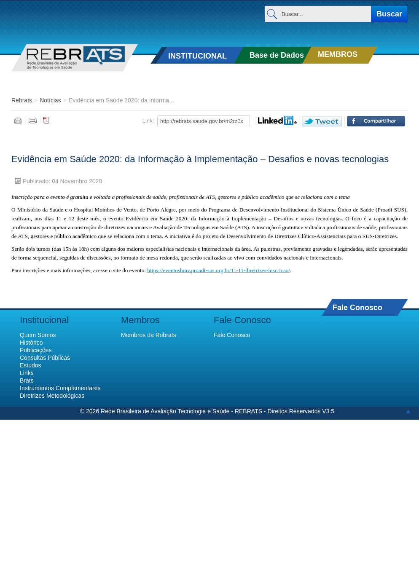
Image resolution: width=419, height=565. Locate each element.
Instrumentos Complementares (60, 388)
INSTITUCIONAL (197, 56)
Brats (27, 380)
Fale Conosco (357, 307)
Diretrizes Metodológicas (52, 395)
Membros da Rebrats (148, 335)
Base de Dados (277, 55)
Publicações (36, 350)
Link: (148, 121)
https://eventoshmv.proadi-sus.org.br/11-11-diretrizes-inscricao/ (218, 270)
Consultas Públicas (45, 357)
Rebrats (21, 100)
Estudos (30, 365)
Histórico (31, 342)
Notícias (50, 100)
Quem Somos (38, 335)
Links (27, 373)
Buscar (389, 14)
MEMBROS (337, 54)
